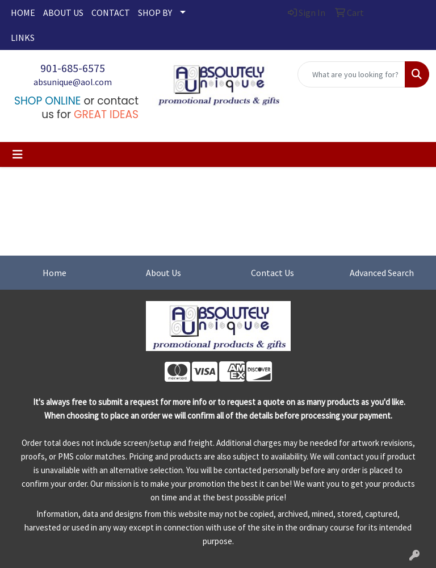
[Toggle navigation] (18, 154)
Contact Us (272, 272)
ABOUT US (63, 12)
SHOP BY (155, 12)
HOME (23, 12)
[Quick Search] (351, 74)
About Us (163, 272)
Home (54, 272)
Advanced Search (382, 272)
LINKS (23, 37)
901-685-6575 (72, 68)
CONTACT (110, 12)
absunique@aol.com (72, 81)
